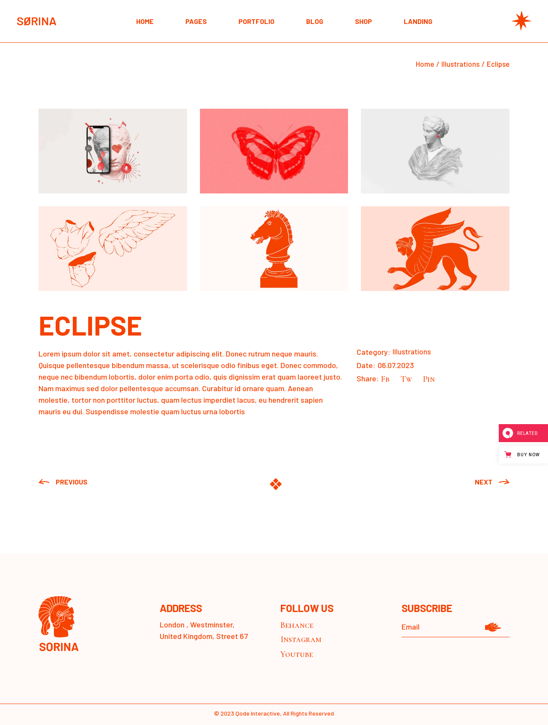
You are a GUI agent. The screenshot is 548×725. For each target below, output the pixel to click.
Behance (296, 625)
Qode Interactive (257, 713)
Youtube (296, 654)
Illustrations (412, 351)
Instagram (301, 639)
